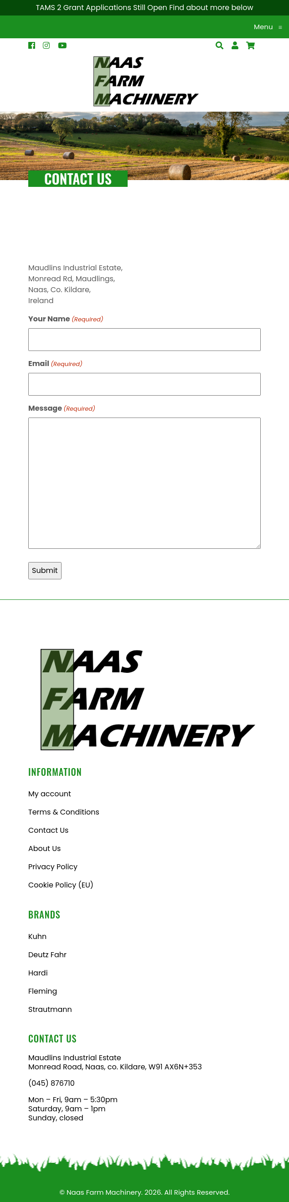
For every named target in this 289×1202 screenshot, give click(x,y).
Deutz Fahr (47, 954)
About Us (44, 848)
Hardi (38, 973)
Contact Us (48, 830)
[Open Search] (250, 45)
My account (49, 794)
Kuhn (37, 936)
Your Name (65, 319)
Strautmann (50, 1009)
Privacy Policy (52, 867)
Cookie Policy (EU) (60, 885)
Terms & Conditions (63, 812)
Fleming (42, 991)
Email (55, 363)
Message (61, 408)
